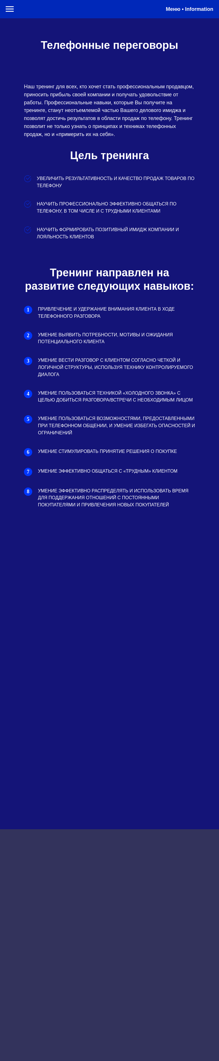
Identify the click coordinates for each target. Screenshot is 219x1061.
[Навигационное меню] (10, 9)
